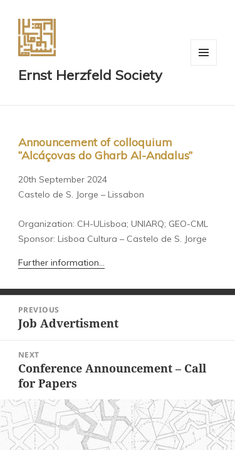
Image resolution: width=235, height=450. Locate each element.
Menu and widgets (204, 65)
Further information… (61, 262)
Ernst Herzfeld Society (90, 75)
